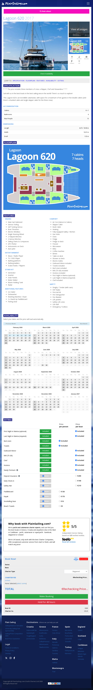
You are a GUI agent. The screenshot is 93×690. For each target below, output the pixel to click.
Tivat (53, 671)
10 (17, 335)
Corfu (41, 636)
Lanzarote (68, 639)
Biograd (33, 636)
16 (13, 338)
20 (29, 338)
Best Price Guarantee (12, 639)
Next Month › (84, 323)
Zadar (33, 639)
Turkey (68, 647)
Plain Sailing (10, 622)
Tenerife (68, 641)
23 (13, 340)
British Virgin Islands (82, 655)
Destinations (32, 622)
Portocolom (69, 636)
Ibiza (66, 633)
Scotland (82, 636)
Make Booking (47, 596)
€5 (62, 506)
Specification (18, 81)
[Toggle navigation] (88, 3)
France (55, 627)
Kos (40, 633)
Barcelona (68, 630)
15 (10, 338)
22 (10, 340)
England (81, 627)
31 (46, 343)
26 (25, 340)
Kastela (29, 633)
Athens (41, 630)
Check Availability (46, 74)
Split (32, 633)
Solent (80, 630)
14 (6, 338)
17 (17, 338)
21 (6, 340)
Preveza (46, 641)
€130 (63, 491)
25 (21, 340)
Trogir (28, 636)
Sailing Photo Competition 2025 (14, 635)
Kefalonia (42, 639)
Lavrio (46, 630)
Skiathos (42, 647)
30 (42, 343)
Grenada (81, 659)
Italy (54, 639)
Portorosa (55, 645)
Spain (67, 627)
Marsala (54, 642)
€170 (63, 496)
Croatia (30, 627)
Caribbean (82, 645)
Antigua (80, 648)
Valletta (54, 662)
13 (29, 335)
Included (45, 431)
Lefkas (41, 641)
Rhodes (44, 633)
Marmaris (68, 653)
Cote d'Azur (56, 633)
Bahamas (81, 651)
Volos (47, 647)
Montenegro (58, 668)
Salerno (55, 648)
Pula (35, 630)
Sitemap (8, 653)
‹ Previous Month (10, 323)
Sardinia (55, 650)
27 (29, 340)
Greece (42, 627)
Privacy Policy (9, 650)
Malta (55, 659)
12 (25, 335)
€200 (79, 476)
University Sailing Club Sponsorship (12, 629)
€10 (62, 501)
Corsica (54, 630)
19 (25, 338)
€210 (79, 485)
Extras (61, 81)
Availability (51, 81)
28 (6, 343)
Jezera (29, 639)
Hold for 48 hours (46, 602)
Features (40, 81)
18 (21, 338)
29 (38, 343)
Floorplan (30, 81)
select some (21, 583)
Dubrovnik (30, 630)
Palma (70, 633)
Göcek (72, 650)
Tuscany (55, 653)
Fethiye (67, 650)
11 (21, 335)
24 (17, 340)
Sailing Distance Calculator (14, 626)
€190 (79, 481)
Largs (79, 639)
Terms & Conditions (12, 648)
